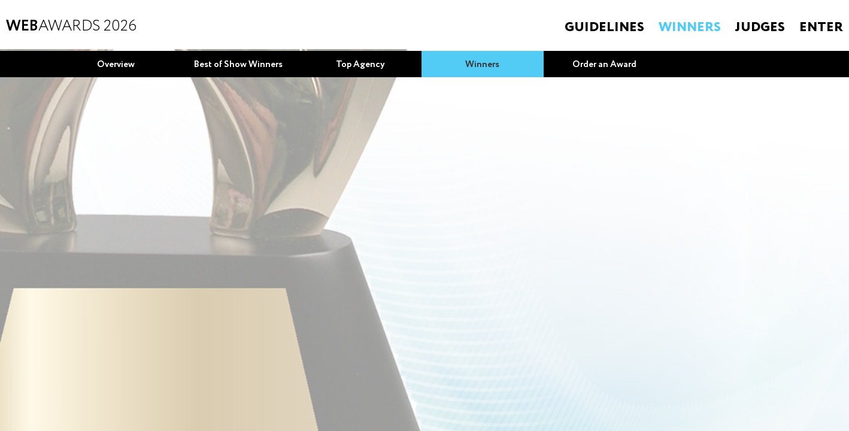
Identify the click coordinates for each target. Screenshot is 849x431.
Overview (116, 64)
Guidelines (604, 27)
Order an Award (604, 64)
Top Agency (360, 64)
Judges (760, 27)
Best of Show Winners (238, 64)
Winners (690, 27)
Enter (821, 27)
